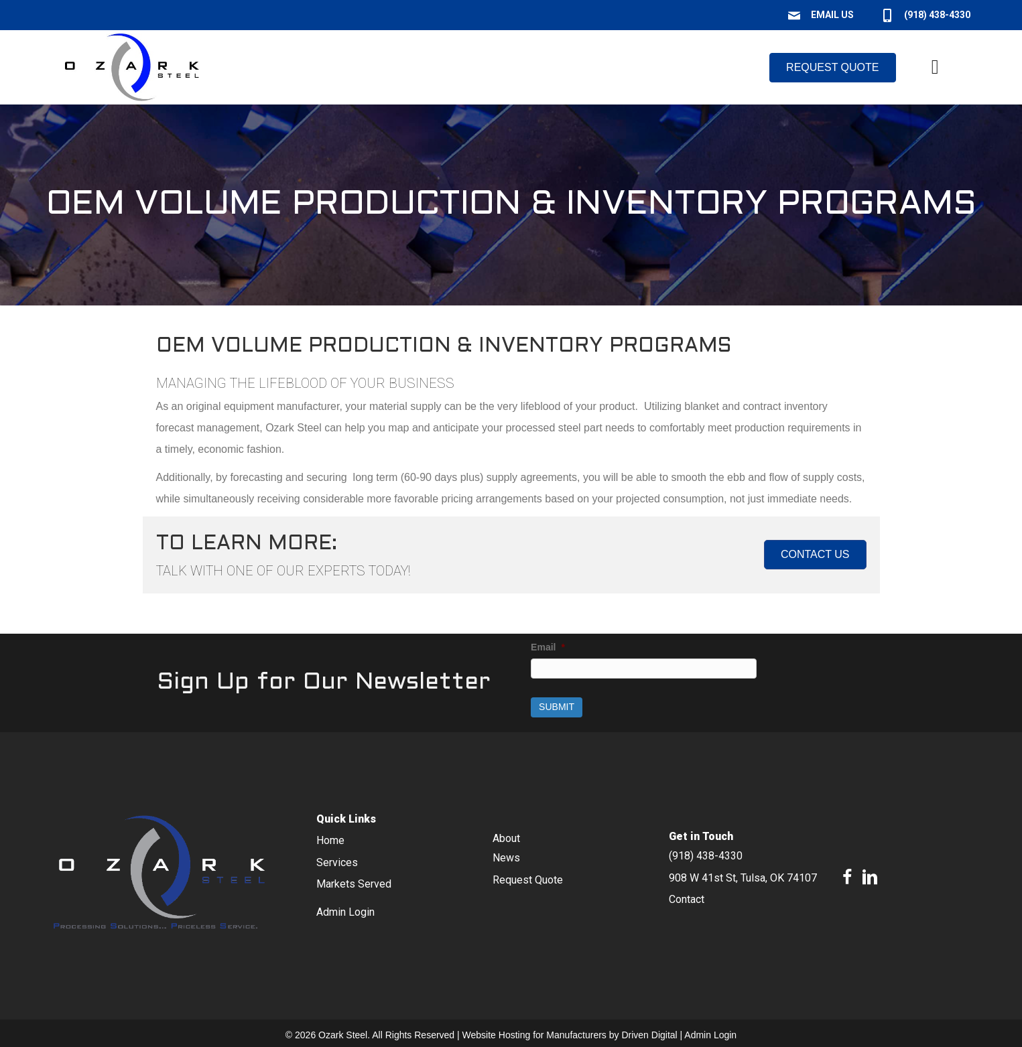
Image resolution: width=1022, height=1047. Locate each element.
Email (548, 647)
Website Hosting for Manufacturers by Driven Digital (570, 1033)
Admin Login (710, 1033)
